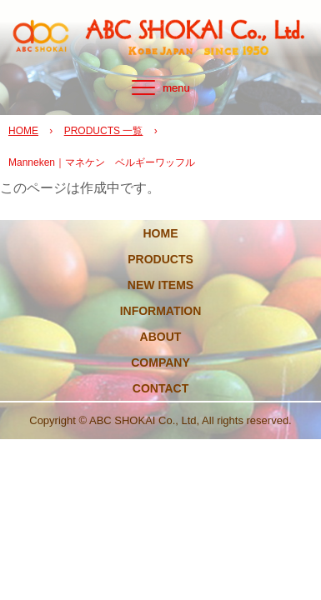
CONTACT (160, 388)
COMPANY (160, 362)
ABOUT (161, 336)
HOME (23, 131)
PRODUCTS (160, 259)
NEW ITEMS (160, 285)
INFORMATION (161, 311)
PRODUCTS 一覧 (103, 131)
